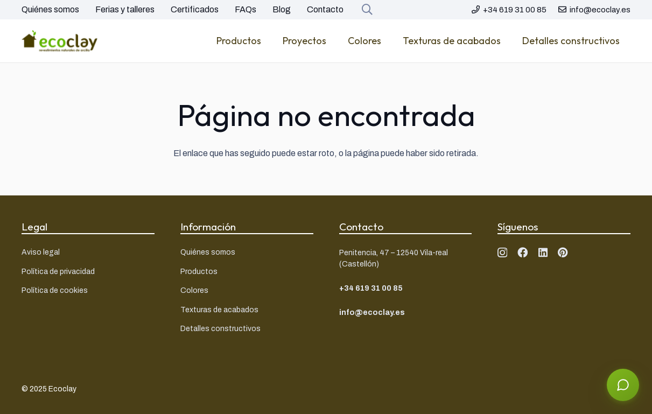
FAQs (245, 9)
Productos (199, 272)
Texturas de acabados (219, 310)
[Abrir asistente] (623, 385)
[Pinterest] (563, 252)
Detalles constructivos (220, 329)
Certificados (195, 9)
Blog (281, 9)
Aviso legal (41, 252)
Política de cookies (55, 290)
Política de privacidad (58, 272)
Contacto (325, 9)
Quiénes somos (50, 9)
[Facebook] (522, 252)
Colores (194, 290)
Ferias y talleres (125, 9)
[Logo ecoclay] (60, 41)
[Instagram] (502, 252)
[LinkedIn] (543, 252)
